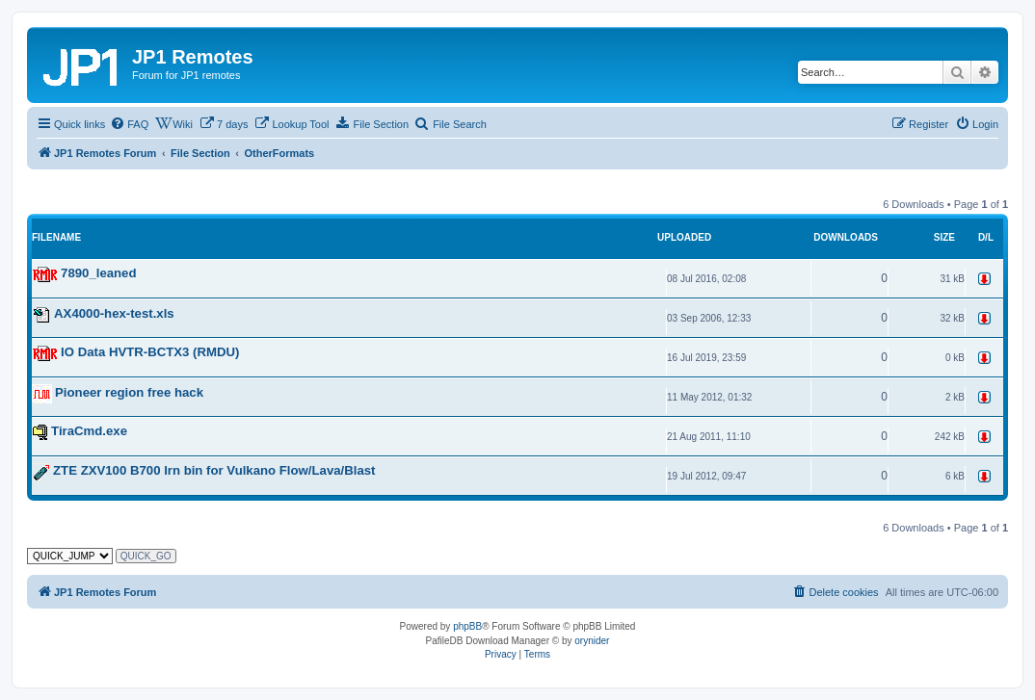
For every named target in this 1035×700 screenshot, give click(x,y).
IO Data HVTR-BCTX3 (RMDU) (150, 352)
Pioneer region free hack (129, 392)
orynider (591, 640)
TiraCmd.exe (89, 431)
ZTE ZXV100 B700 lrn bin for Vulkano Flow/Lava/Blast (214, 471)
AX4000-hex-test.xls (114, 313)
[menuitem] (129, 124)
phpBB (467, 626)
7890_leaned (98, 273)
